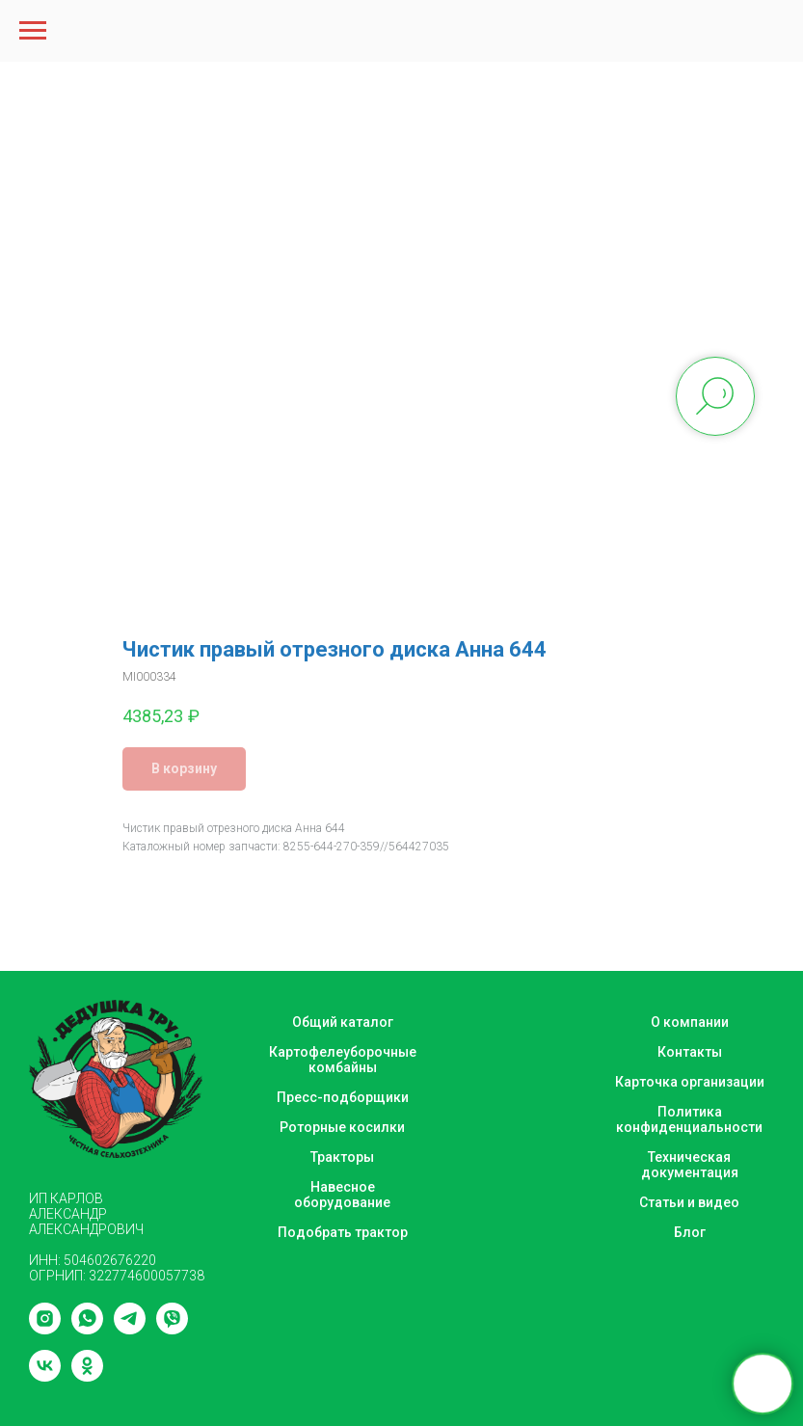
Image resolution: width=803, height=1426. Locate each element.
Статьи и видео (689, 1202)
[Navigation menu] (32, 30)
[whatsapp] (87, 1329)
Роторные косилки (342, 1127)
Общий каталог (342, 1022)
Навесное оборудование (342, 1194)
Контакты (689, 1052)
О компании (690, 1022)
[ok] (87, 1376)
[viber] (172, 1329)
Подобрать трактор (343, 1232)
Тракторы (342, 1157)
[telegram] (130, 1329)
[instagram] (45, 1329)
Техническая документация (689, 1164)
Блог (690, 1232)
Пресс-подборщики (343, 1097)
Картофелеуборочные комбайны (342, 1059)
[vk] (45, 1376)
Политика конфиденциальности (689, 1119)
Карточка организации (689, 1082)
